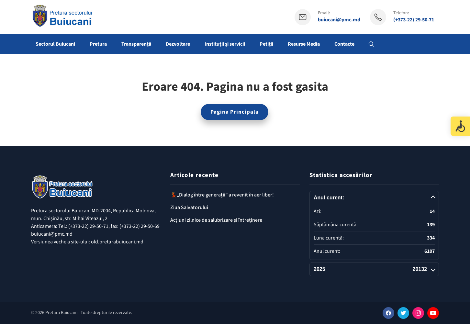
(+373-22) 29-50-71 (413, 20)
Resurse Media (304, 44)
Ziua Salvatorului (189, 207)
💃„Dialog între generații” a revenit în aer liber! (222, 194)
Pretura (98, 44)
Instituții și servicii (225, 44)
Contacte (344, 44)
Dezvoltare (178, 44)
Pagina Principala (234, 112)
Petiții (266, 44)
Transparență (136, 44)
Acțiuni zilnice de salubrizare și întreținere (216, 220)
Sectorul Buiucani (55, 44)
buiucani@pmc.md (339, 20)
